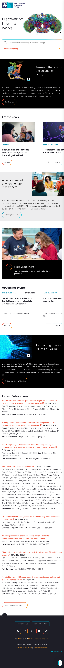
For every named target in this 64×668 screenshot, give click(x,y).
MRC (19, 639)
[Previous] (48, 162)
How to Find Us (22, 624)
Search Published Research (15, 605)
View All (7, 162)
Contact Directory (40, 624)
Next (57, 162)
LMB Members (56, 652)
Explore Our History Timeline (15, 381)
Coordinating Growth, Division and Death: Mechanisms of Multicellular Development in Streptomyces (17, 301)
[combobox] (35, 43)
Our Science (9, 102)
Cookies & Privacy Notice (24, 648)
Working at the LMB (12, 215)
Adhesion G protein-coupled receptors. (18, 467)
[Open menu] (59, 5)
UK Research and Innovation (39, 639)
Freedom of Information (40, 648)
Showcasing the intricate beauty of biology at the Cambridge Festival (15, 152)
